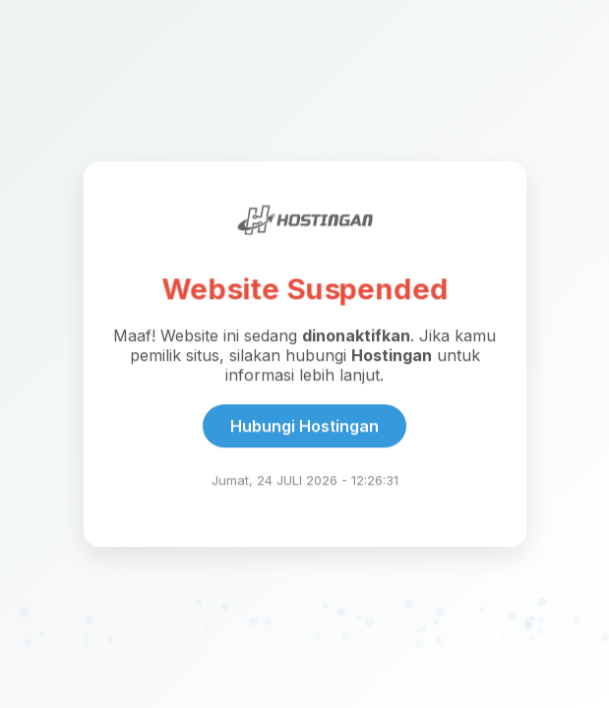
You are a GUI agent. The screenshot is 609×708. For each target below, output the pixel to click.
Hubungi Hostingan (304, 426)
